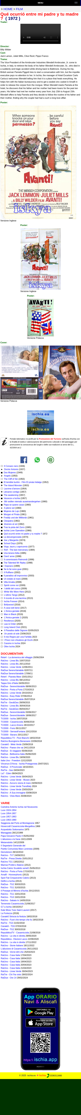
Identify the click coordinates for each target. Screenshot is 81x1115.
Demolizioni (6, 852)
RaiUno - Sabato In (10, 900)
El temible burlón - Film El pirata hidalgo (22, 482)
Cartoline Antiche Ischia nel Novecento (19, 807)
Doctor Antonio (10, 469)
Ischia (42, 1075)
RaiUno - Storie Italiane (12, 945)
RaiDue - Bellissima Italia (13, 754)
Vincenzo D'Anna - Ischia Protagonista (19, 764)
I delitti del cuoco (11, 588)
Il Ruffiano (8, 572)
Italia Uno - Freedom (10, 760)
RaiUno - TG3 (7, 897)
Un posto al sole (11, 633)
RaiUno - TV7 (7, 855)
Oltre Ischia (9, 646)
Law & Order (9, 624)
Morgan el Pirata (11, 514)
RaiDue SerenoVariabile (12, 670)
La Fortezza (6, 913)
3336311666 (54, 1075)
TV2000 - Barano (9, 735)
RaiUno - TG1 (7, 887)
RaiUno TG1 (7, 862)
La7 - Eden (6, 773)
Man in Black (9, 614)
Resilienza (8, 621)
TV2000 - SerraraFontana (13, 731)
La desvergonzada (12, 537)
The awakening (10, 495)
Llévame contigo (11, 492)
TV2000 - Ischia (8, 718)
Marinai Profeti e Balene (12, 865)
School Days (9, 543)
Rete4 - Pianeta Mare (11, 677)
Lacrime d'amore (11, 488)
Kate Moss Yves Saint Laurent (15, 910)
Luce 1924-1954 (8, 810)
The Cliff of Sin (10, 479)
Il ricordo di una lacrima (14, 598)
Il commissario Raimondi (15, 559)
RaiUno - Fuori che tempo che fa (16, 920)
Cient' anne (9, 556)
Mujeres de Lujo (11, 511)
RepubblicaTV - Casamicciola (15, 932)
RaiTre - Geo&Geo (10, 702)
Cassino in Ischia (11, 643)
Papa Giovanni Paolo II (12, 836)
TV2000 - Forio (8, 728)
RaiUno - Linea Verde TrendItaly (16, 786)
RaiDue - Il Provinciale (11, 767)
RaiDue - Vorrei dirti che (12, 952)
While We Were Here (13, 592)
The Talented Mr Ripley (14, 563)
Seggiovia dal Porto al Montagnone (17, 823)
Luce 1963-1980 (8, 820)
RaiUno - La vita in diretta (13, 936)
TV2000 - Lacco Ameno (12, 725)
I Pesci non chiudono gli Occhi (18, 640)
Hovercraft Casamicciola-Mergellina (18, 826)
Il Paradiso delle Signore (15, 630)
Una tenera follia (11, 553)
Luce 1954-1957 (8, 813)
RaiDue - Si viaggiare (11, 751)
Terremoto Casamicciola (12, 903)
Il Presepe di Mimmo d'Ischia (14, 891)
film (19, 9)
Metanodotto (7, 842)
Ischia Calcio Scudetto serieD (15, 868)
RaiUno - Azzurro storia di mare (16, 783)
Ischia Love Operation (14, 530)
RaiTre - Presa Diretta (11, 858)
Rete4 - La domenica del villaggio (17, 657)
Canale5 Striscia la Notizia (13, 916)
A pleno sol (9, 508)
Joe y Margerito (11, 540)
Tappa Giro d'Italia (9, 683)
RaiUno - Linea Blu (10, 660)
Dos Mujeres (9, 472)
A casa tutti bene (11, 608)
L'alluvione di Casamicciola (14, 949)
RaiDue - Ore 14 (9, 978)
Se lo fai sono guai (12, 569)
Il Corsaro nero (10, 466)
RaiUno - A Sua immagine (13, 793)
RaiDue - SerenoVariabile (13, 686)
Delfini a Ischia (8, 881)
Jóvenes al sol (10, 524)
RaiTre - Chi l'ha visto (11, 974)
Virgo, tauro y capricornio (15, 546)
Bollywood (8, 604)
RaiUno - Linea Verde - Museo (15, 780)
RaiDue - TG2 (7, 884)
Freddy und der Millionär (15, 517)
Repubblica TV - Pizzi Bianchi (15, 738)
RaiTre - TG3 (7, 923)
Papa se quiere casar (13, 505)
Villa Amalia (9, 582)
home (7, 9)
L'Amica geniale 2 (12, 617)
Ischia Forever (10, 601)
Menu (40, 3)
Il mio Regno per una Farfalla (17, 637)
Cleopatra (8, 521)
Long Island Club (11, 627)
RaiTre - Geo (7, 770)
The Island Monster (12, 485)
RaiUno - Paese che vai (12, 747)
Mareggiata (6, 833)
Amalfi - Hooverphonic (11, 874)
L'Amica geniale (11, 611)
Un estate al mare (12, 579)
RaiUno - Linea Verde (11, 667)
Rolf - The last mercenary (15, 550)
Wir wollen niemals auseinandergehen (21, 501)
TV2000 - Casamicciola (12, 722)
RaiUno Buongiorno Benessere (15, 741)
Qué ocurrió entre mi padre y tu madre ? (22, 534)
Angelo (7, 476)
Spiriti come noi (11, 585)
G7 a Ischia (6, 907)
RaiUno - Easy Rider (10, 696)
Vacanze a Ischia (11, 498)
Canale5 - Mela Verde (11, 744)
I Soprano (8, 566)
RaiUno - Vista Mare (10, 796)
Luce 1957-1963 (8, 816)
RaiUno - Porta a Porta (12, 689)
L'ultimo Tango (10, 595)
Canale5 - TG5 (8, 926)
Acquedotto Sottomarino (12, 829)
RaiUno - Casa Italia (10, 955)
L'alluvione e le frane (10, 839)
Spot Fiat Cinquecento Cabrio (15, 878)
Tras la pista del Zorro (13, 527)
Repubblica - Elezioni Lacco (14, 939)
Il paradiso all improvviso (15, 575)
